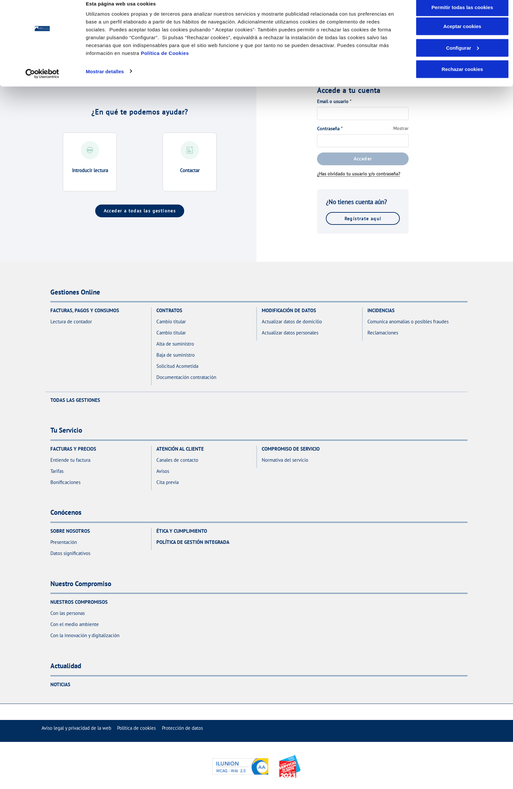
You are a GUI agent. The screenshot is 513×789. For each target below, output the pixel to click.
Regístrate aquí (363, 218)
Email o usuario (332, 101)
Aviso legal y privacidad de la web (76, 728)
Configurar (462, 58)
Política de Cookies (165, 63)
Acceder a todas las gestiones (140, 210)
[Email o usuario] (363, 113)
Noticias (60, 684)
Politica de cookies (136, 728)
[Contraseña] (363, 140)
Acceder (363, 158)
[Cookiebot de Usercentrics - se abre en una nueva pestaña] (42, 84)
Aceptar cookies (462, 36)
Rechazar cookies (462, 79)
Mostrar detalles (105, 81)
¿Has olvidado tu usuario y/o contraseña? (358, 174)
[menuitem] (76, 728)
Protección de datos (182, 728)
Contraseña (328, 129)
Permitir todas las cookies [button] (462, 17)
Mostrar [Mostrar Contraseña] (401, 128)
